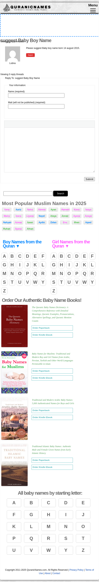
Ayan (53, 209)
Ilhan (76, 222)
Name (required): (16, 91)
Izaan (30, 222)
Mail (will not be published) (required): (27, 102)
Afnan (30, 229)
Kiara (76, 209)
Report (30, 55)
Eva (65, 222)
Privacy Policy (77, 570)
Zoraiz (65, 216)
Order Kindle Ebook (42, 335)
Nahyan (7, 222)
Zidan (53, 222)
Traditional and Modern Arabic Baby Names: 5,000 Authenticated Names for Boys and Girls (53, 402)
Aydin (42, 222)
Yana (6, 209)
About (47, 573)
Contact (56, 573)
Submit (89, 179)
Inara (18, 216)
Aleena (41, 209)
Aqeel (88, 222)
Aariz (18, 209)
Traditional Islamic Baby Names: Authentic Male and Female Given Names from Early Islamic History (51, 449)
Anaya (88, 216)
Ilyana (18, 229)
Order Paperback (41, 328)
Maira (7, 216)
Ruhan (6, 229)
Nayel (42, 216)
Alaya (53, 216)
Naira (30, 209)
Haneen (65, 209)
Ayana (76, 216)
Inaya (88, 209)
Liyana (30, 216)
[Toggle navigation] (93, 10)
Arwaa (18, 222)
